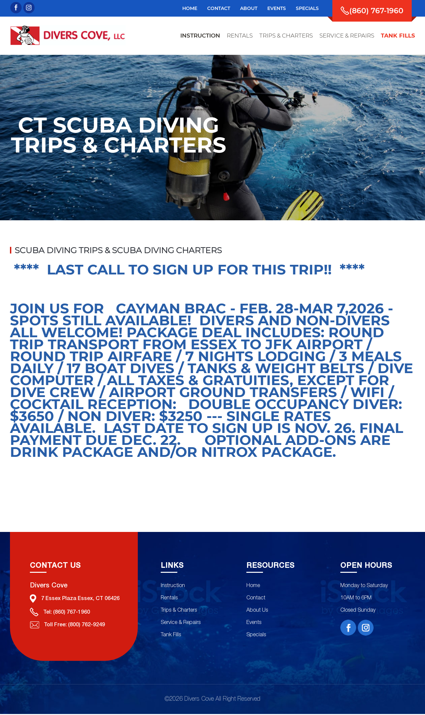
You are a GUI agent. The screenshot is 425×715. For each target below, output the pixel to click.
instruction (200, 35)
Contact (218, 8)
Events (252, 623)
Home (189, 8)
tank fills (398, 35)
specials (307, 8)
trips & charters (286, 35)
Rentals (167, 598)
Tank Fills (169, 635)
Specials (255, 635)
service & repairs (346, 35)
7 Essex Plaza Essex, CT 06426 (75, 599)
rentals (240, 35)
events (276, 8)
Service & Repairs (179, 623)
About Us (256, 611)
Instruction (171, 586)
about (248, 8)
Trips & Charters (177, 611)
